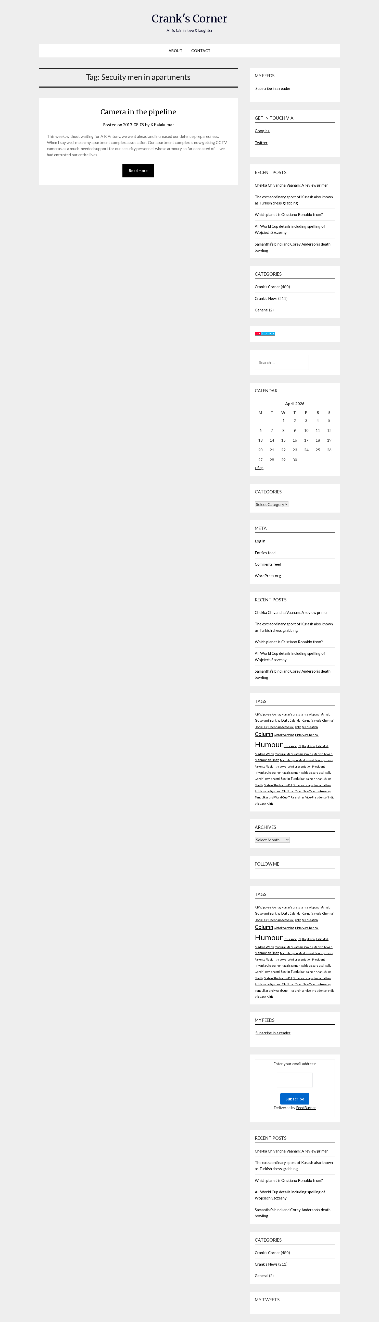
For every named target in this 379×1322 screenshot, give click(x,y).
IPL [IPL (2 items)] (299, 746)
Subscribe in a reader (273, 88)
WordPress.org (268, 575)
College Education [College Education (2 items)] (306, 727)
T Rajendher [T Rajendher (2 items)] (296, 797)
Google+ (262, 130)
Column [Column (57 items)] (264, 734)
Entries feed (265, 552)
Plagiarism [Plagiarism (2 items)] (272, 766)
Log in (260, 541)
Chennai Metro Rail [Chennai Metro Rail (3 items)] (281, 727)
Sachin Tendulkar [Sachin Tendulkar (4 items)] (293, 779)
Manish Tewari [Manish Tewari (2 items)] (323, 754)
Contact (201, 50)
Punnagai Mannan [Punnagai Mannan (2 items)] (288, 772)
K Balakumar (163, 124)
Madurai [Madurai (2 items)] (280, 754)
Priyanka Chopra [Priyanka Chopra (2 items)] (265, 772)
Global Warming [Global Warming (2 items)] (284, 734)
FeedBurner (306, 1107)
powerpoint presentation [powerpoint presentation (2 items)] (295, 766)
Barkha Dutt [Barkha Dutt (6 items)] (279, 720)
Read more (138, 170)
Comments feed (268, 564)
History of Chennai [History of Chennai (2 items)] (307, 734)
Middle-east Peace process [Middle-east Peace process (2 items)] (315, 760)
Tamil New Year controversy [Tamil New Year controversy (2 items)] (313, 791)
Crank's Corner (189, 18)
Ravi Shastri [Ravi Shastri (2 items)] (272, 778)
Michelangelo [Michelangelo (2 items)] (289, 760)
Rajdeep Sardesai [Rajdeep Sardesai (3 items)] (312, 772)
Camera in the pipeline (138, 111)
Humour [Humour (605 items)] (269, 744)
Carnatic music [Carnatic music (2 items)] (311, 720)
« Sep (259, 467)
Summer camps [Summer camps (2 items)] (303, 785)
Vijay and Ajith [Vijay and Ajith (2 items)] (264, 803)
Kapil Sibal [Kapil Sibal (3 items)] (308, 746)
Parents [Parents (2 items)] (260, 766)
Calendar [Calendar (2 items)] (296, 720)
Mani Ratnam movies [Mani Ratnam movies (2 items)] (299, 754)
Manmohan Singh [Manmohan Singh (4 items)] (267, 760)
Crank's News (266, 298)
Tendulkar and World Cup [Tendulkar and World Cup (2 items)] (271, 797)
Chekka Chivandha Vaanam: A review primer (291, 185)
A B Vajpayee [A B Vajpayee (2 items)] (263, 714)
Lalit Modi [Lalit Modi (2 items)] (322, 746)
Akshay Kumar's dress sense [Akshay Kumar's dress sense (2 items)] (290, 714)
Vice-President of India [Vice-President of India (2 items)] (319, 797)
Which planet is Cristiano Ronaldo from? (289, 214)
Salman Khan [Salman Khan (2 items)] (314, 778)
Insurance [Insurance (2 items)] (290, 746)
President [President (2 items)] (318, 766)
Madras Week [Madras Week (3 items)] (264, 754)
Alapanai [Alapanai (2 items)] (314, 714)
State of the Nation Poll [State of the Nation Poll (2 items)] (278, 785)
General (261, 310)
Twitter (261, 142)
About (176, 50)
